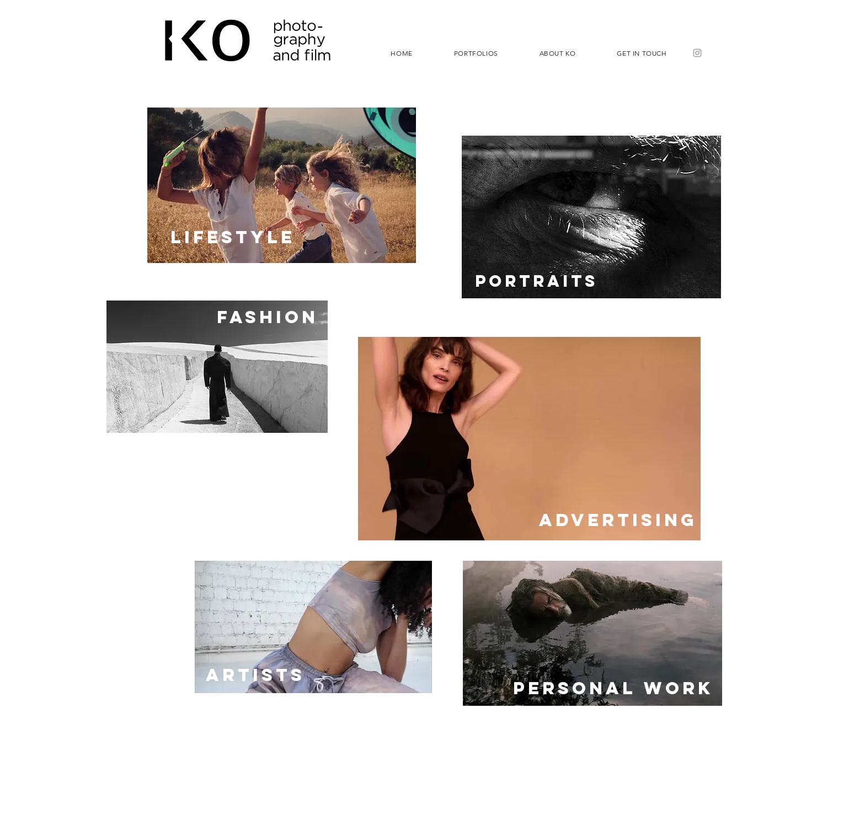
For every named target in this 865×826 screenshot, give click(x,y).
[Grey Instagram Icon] (697, 52)
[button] (476, 53)
